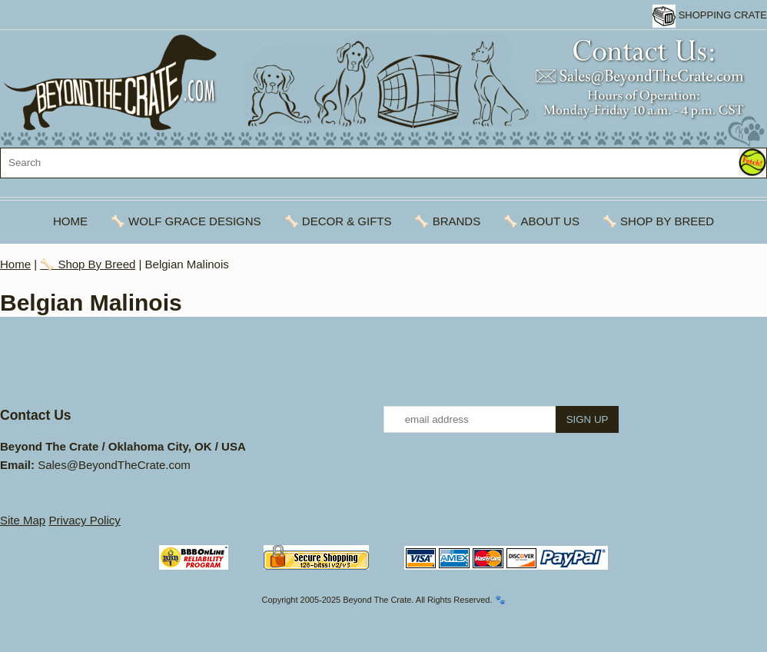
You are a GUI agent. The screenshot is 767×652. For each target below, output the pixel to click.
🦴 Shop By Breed (658, 221)
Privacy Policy (84, 520)
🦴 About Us (541, 221)
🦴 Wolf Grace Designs (186, 221)
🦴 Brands (447, 221)
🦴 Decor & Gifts (338, 221)
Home (70, 221)
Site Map (22, 520)
